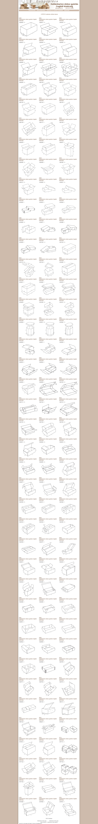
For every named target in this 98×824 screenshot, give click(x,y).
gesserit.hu (21, 823)
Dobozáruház (32, 10)
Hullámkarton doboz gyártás (52, 822)
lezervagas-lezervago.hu (27, 823)
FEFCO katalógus (49, 818)
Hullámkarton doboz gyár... (42, 820)
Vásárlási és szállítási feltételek (55, 10)
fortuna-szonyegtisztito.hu (37, 823)
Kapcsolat (66, 10)
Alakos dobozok (43, 822)
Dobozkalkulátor (41, 10)
